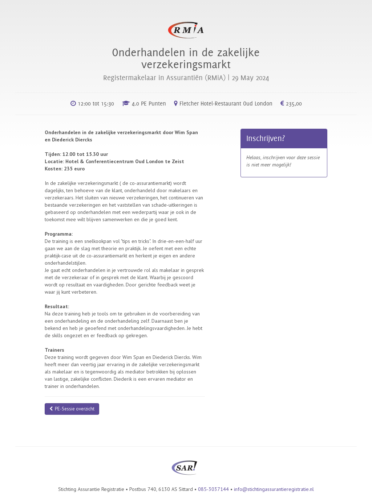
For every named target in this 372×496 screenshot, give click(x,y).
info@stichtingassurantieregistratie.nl (274, 489)
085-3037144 (213, 489)
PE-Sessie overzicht (71, 409)
